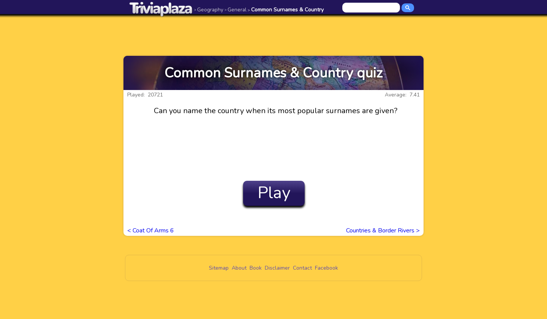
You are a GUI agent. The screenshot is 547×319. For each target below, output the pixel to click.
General (235, 9)
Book (256, 268)
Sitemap (219, 268)
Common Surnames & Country (286, 9)
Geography (208, 9)
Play (274, 193)
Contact (302, 268)
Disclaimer (277, 268)
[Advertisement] (273, 35)
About (239, 268)
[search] (371, 8)
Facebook (326, 268)
